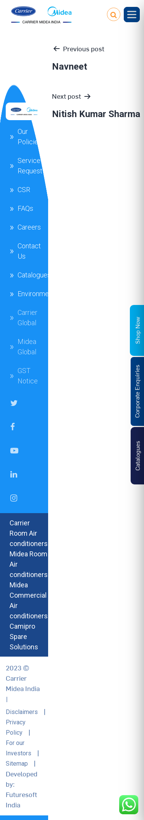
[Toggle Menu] (131, 14)
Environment (36, 294)
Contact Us (29, 251)
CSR (24, 190)
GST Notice (28, 376)
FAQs (25, 208)
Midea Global (27, 346)
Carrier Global (27, 317)
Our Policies (30, 136)
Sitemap (17, 763)
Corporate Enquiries (137, 391)
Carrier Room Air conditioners (29, 533)
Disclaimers (22, 712)
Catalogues (34, 275)
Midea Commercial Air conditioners (29, 600)
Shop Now (137, 330)
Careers (29, 227)
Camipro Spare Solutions (24, 636)
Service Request (30, 166)
